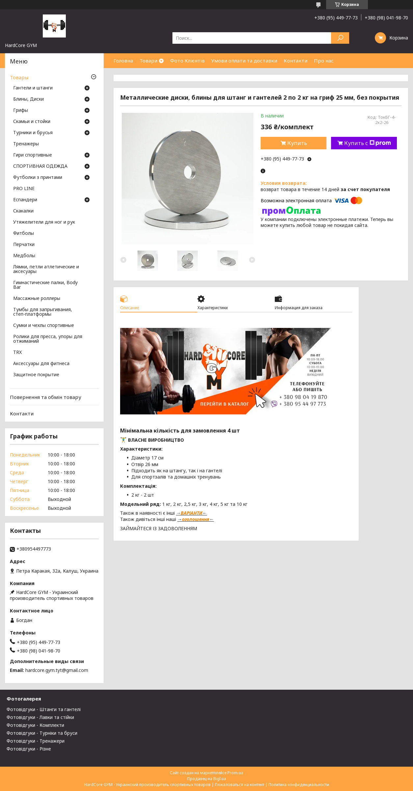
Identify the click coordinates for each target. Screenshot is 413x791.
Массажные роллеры (36, 298)
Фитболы (23, 233)
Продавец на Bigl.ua (206, 778)
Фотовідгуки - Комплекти (35, 725)
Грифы (20, 110)
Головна (123, 60)
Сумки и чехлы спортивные (43, 325)
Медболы (24, 256)
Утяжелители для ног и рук (44, 222)
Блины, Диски (28, 99)
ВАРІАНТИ (191, 513)
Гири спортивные (32, 155)
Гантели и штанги (33, 88)
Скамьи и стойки (31, 121)
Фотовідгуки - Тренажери (36, 741)
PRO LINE (24, 188)
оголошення (195, 519)
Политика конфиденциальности (299, 784)
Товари (148, 60)
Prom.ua (235, 773)
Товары (19, 77)
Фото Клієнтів (187, 60)
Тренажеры (26, 144)
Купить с (367, 143)
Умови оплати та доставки (244, 60)
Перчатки (24, 244)
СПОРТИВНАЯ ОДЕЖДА (40, 166)
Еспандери (25, 200)
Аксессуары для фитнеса (41, 363)
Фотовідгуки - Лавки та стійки (40, 717)
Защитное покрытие (36, 375)
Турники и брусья (33, 133)
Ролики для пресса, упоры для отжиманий (47, 339)
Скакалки (23, 211)
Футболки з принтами (37, 177)
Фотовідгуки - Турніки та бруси (42, 733)
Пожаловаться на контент (239, 784)
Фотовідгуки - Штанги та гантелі (44, 709)
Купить (297, 143)
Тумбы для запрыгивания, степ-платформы (42, 312)
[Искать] (340, 38)
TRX (17, 352)
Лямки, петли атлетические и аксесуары (46, 269)
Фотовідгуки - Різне (29, 749)
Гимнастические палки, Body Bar (45, 285)
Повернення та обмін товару (45, 397)
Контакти (295, 60)
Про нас (324, 60)
